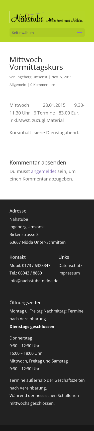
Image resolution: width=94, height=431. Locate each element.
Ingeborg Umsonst (32, 76)
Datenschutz (70, 265)
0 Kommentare (42, 84)
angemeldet (43, 171)
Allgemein (18, 84)
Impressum (69, 273)
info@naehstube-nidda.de (34, 281)
